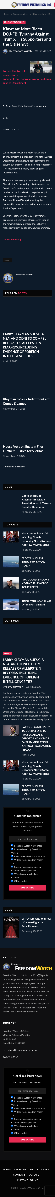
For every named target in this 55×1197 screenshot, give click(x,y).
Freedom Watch (22, 51)
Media (34, 1169)
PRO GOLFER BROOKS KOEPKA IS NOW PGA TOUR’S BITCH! (35, 583)
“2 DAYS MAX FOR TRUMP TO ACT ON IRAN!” (33, 562)
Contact (19, 1174)
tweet (7, 260)
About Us (20, 1169)
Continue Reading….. (13, 239)
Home (7, 1169)
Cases (45, 1169)
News (7, 653)
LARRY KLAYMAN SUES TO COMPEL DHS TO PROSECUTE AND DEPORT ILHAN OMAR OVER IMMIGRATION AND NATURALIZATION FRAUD (36, 738)
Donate (33, 1174)
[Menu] (5, 5)
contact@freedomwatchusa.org (21, 1050)
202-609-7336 (10, 1057)
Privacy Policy (27, 1179)
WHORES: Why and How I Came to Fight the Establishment (36, 922)
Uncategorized (14, 22)
